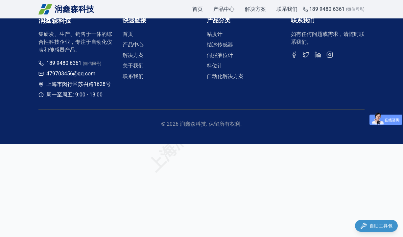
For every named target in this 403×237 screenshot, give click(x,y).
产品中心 (223, 9)
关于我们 (133, 66)
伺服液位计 (220, 55)
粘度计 (215, 34)
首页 (197, 9)
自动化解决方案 (225, 76)
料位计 (215, 66)
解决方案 (255, 9)
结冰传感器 (220, 44)
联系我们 (286, 9)
